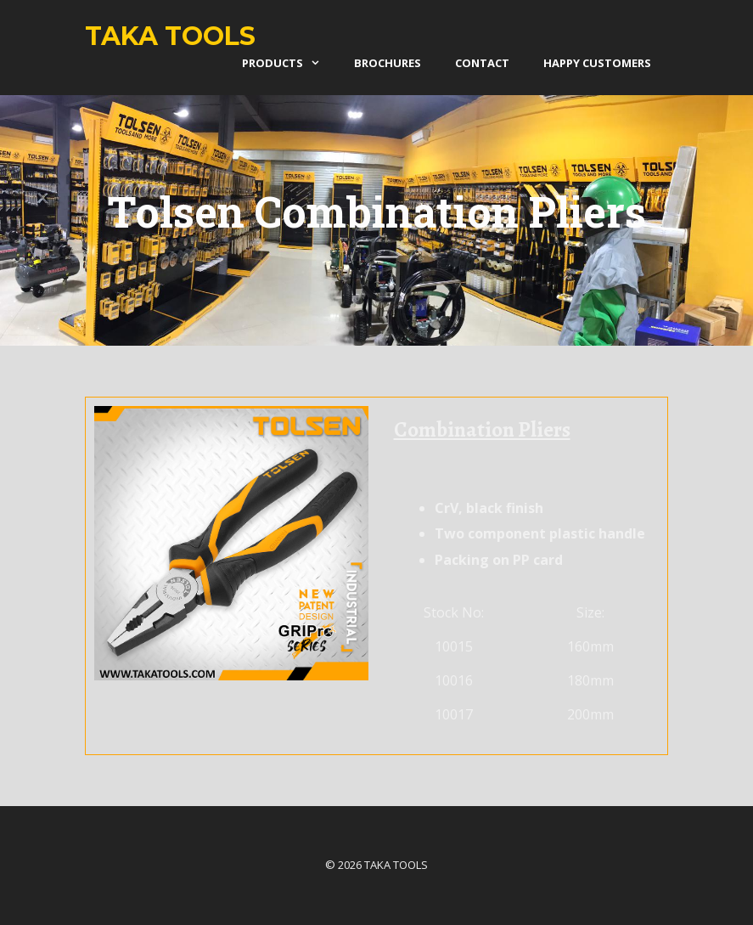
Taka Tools (170, 36)
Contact (482, 63)
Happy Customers (597, 63)
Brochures (387, 63)
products (289, 63)
